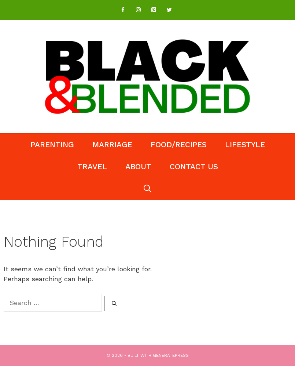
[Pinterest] (154, 10)
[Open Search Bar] (147, 189)
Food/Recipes (179, 144)
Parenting (52, 144)
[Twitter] (169, 10)
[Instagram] (138, 10)
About (138, 166)
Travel (92, 166)
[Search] (114, 303)
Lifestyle (245, 144)
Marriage (112, 144)
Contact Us (194, 166)
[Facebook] (123, 10)
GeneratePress (171, 355)
